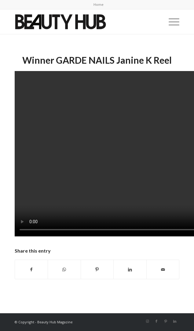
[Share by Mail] (163, 269)
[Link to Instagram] (147, 321)
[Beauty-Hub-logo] (81, 21)
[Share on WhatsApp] (64, 269)
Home (98, 4)
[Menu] (171, 21)
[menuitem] (98, 4)
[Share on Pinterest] (97, 269)
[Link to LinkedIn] (174, 321)
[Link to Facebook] (156, 321)
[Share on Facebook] (31, 269)
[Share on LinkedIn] (130, 269)
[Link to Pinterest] (165, 321)
